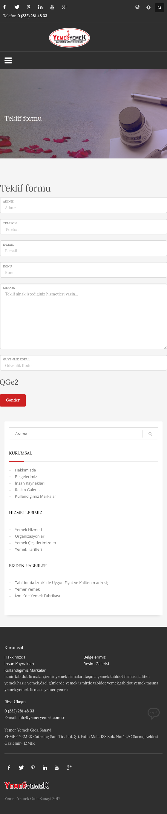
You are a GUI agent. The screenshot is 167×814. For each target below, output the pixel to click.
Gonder (13, 400)
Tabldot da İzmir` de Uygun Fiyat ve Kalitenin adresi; (61, 582)
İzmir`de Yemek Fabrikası (37, 595)
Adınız (8, 201)
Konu (7, 266)
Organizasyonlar (30, 536)
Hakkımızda (25, 470)
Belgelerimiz (26, 476)
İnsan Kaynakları (30, 483)
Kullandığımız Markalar (35, 496)
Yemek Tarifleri (28, 549)
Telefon (10, 223)
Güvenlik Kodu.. (16, 359)
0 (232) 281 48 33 (33, 15)
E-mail (8, 245)
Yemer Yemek (27, 589)
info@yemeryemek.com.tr (41, 717)
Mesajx (9, 288)
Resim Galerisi (28, 489)
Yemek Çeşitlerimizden (35, 542)
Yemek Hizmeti (28, 529)
